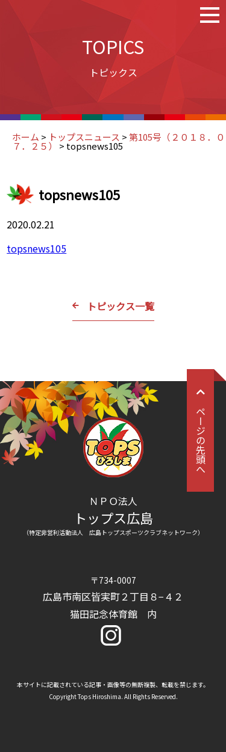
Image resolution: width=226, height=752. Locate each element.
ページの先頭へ (200, 430)
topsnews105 (36, 248)
